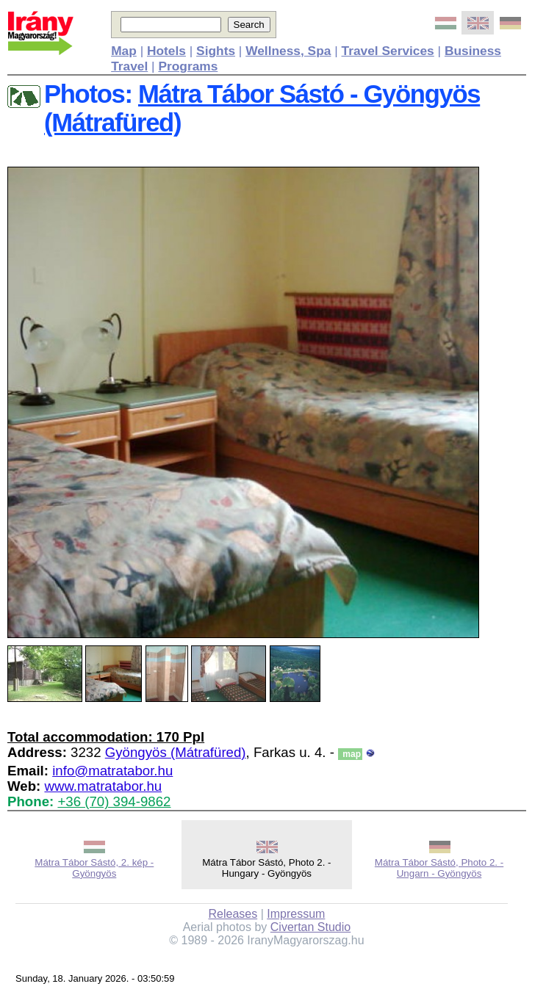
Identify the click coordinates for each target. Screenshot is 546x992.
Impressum (296, 914)
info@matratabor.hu (112, 770)
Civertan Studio (310, 927)
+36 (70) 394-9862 (113, 801)
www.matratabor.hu (103, 786)
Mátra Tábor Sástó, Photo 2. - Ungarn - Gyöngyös (439, 868)
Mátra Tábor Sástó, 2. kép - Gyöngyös (94, 868)
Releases (232, 914)
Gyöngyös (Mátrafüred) (175, 752)
